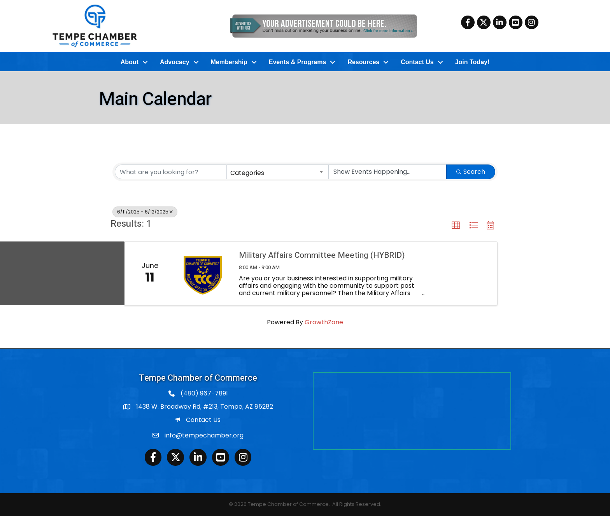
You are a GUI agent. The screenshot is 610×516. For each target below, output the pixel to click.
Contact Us (417, 62)
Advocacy (174, 62)
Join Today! (472, 62)
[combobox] (278, 171)
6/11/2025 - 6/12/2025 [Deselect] (145, 211)
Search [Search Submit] (470, 171)
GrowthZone (324, 322)
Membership (229, 62)
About (129, 62)
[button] (456, 225)
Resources (363, 62)
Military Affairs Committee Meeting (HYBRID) (322, 255)
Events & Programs (297, 62)
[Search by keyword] (171, 171)
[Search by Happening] (387, 171)
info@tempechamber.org (204, 435)
